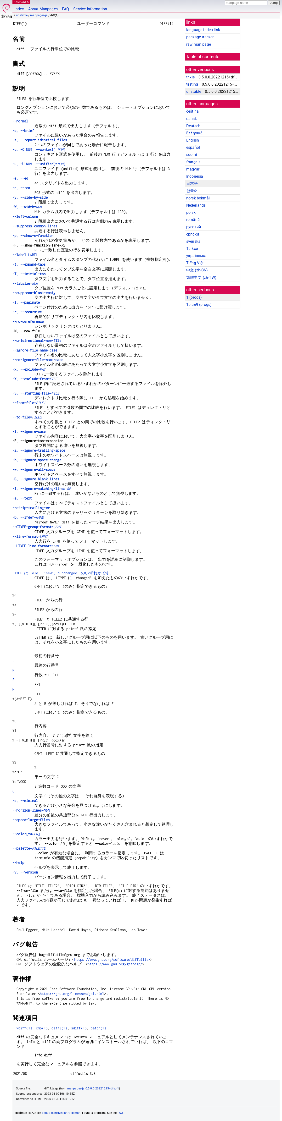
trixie (190, 77)
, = (27, 207)
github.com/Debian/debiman (61, 1113)
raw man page (198, 44)
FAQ (65, 9)
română (193, 219)
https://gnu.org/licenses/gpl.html (72, 994)
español (193, 147)
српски (192, 234)
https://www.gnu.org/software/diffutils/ (112, 959)
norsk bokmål (198, 198)
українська (196, 255)
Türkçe (192, 248)
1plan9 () (199, 304)
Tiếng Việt (195, 263)
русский (193, 227)
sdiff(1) (79, 1028)
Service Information (90, 9)
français (193, 162)
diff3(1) (59, 1028)
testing (192, 84)
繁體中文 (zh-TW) (201, 277)
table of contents (203, 56)
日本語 (192, 183)
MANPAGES (21, 1)
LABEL (25, 255)
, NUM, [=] (38, 150)
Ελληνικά (194, 133)
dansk (191, 118)
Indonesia (194, 176)
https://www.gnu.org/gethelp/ (115, 964)
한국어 (192, 190)
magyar (192, 169)
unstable (22, 15)
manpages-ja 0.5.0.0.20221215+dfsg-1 (93, 1088)
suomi (191, 154)
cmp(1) (42, 1028)
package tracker (200, 37)
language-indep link (203, 29)
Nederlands (196, 205)
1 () (194, 297)
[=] (26, 834)
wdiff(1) (24, 1028)
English (192, 140)
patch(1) (98, 1028)
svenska (193, 241)
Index (19, 9)
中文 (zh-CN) (197, 270)
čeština (192, 111)
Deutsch (193, 126)
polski (191, 212)
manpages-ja (39, 15)
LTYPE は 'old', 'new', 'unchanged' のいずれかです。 (63, 573)
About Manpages (43, 9)
